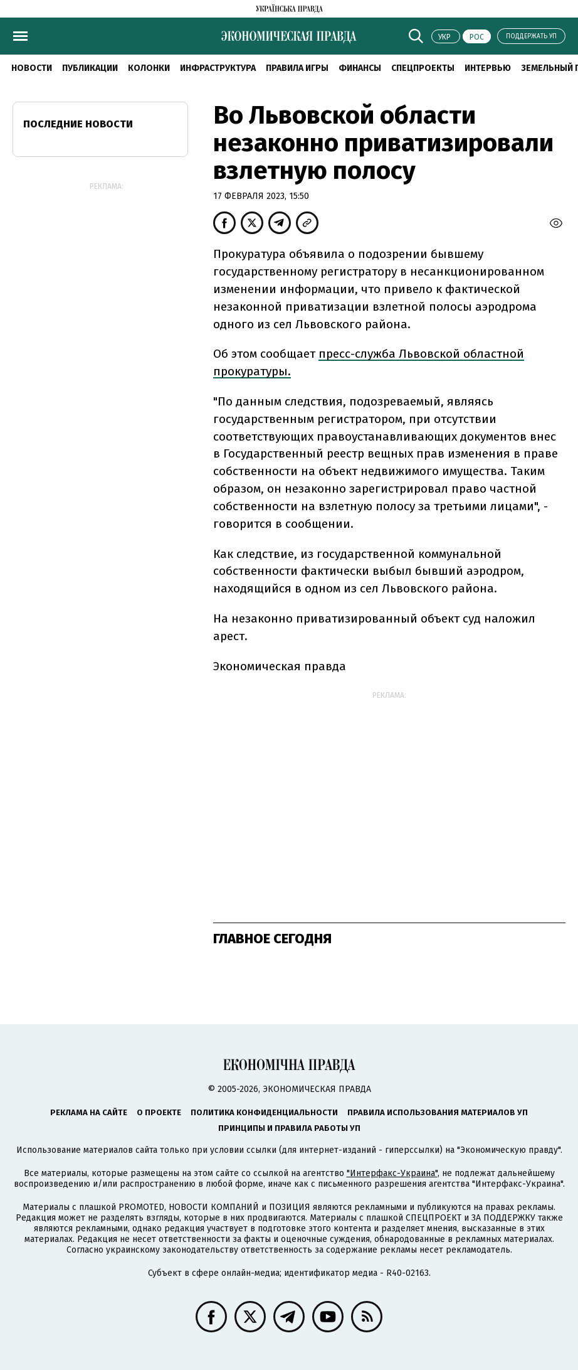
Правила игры (297, 68)
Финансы (360, 68)
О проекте (159, 1112)
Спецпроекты (423, 68)
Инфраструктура (218, 68)
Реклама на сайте (88, 1112)
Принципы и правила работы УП (289, 1128)
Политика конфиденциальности (264, 1112)
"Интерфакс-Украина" (392, 1173)
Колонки (149, 68)
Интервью (488, 68)
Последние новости (78, 124)
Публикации (90, 68)
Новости (31, 68)
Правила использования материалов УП (437, 1112)
